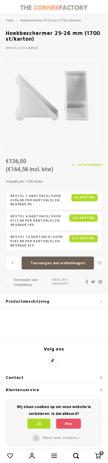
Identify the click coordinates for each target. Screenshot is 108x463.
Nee (68, 423)
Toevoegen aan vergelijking (26, 282)
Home (10, 20)
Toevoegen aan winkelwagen (58, 263)
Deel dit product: (61, 282)
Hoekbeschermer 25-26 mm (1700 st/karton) (50, 20)
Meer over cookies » (61, 437)
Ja (39, 423)
